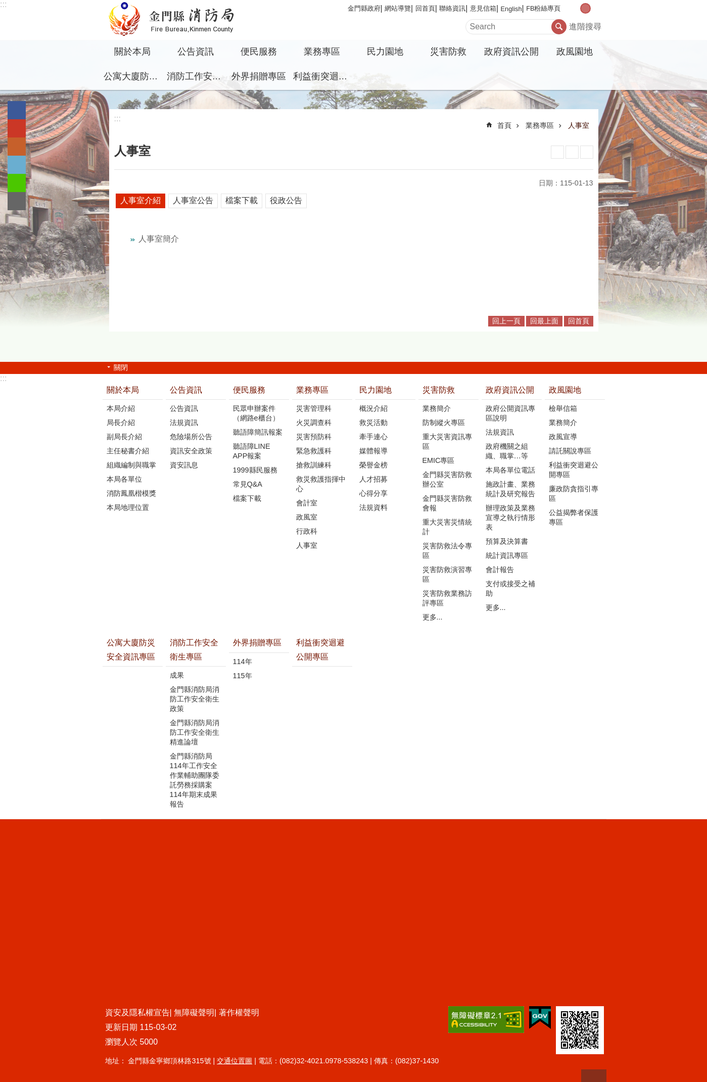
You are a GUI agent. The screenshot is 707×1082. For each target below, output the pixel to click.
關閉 (121, 367)
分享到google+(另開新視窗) (17, 128)
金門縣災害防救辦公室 (447, 479)
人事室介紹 (140, 200)
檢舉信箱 (563, 408)
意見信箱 (483, 8)
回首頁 (425, 8)
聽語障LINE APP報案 (251, 451)
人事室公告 (193, 200)
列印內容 (557, 152)
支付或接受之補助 (510, 588)
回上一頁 (506, 321)
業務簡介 (436, 408)
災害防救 (448, 51)
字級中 (585, 8)
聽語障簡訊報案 (257, 432)
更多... (432, 617)
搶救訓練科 (314, 465)
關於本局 (132, 51)
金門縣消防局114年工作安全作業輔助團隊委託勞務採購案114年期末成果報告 (194, 780)
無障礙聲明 (194, 1012)
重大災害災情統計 (447, 527)
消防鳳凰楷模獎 (131, 493)
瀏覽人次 (121, 1042)
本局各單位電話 (510, 470)
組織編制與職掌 (131, 465)
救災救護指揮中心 (321, 484)
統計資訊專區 (507, 555)
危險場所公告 (191, 437)
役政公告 (286, 200)
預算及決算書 (507, 541)
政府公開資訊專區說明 (510, 413)
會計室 (306, 503)
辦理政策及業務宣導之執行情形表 (510, 517)
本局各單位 (124, 479)
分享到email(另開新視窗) (17, 201)
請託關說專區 (570, 451)
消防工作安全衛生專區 (197, 76)
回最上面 (544, 321)
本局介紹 (121, 408)
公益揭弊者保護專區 (573, 517)
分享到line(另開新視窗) (17, 183)
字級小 (575, 8)
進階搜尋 (585, 26)
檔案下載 (241, 200)
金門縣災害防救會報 (447, 503)
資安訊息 (184, 465)
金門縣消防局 (189, 20)
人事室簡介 (158, 238)
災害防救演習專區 (447, 574)
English (511, 9)
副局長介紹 (124, 437)
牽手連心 (373, 437)
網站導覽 (398, 8)
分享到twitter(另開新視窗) (17, 165)
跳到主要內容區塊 (5, 5)
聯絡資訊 (452, 8)
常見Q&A (247, 484)
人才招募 (373, 479)
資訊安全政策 (191, 451)
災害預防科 (314, 437)
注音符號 (586, 152)
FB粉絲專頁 (543, 8)
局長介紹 (121, 422)
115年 (242, 676)
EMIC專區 (438, 460)
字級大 (596, 8)
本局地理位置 (128, 507)
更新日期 (121, 1027)
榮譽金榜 (373, 465)
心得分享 (373, 493)
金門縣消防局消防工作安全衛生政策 (194, 699)
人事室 (578, 125)
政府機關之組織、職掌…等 (507, 451)
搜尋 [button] (559, 26)
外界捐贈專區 (258, 76)
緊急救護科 (314, 451)
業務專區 (322, 51)
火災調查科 (314, 422)
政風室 (306, 517)
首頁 (504, 125)
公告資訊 (195, 51)
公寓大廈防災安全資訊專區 (134, 76)
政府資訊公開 (511, 51)
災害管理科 (314, 408)
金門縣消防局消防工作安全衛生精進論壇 (194, 732)
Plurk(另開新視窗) (17, 146)
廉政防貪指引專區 (573, 493)
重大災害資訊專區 (447, 441)
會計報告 (500, 570)
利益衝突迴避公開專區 (323, 76)
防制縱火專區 (443, 422)
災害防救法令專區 (447, 550)
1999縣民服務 (255, 470)
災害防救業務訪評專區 (447, 598)
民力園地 (385, 51)
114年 (242, 661)
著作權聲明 (239, 1012)
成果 (177, 675)
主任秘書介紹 (128, 451)
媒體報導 (373, 451)
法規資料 (373, 507)
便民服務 (259, 51)
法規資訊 (184, 422)
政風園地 (574, 51)
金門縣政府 (364, 8)
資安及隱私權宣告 (137, 1012)
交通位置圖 (234, 1061)
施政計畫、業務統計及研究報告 (510, 489)
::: (3, 4)
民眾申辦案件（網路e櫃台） (256, 413)
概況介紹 (373, 408)
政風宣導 (563, 437)
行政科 (306, 531)
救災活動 (373, 422)
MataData (572, 152)
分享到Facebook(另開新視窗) (17, 110)
